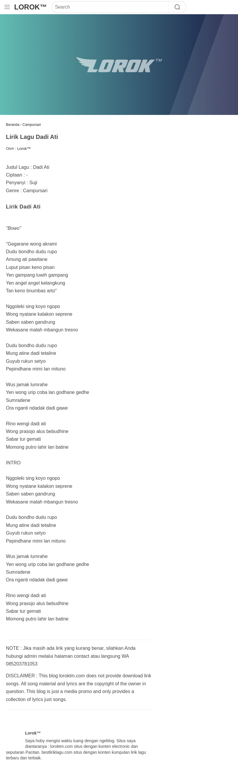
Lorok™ (30, 7)
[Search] (110, 7)
